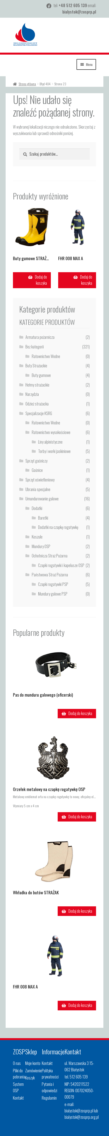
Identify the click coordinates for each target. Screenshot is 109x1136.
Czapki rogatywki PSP (53, 584)
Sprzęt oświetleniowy (39, 480)
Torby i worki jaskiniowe (54, 451)
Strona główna (27, 83)
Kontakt (18, 1098)
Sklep (31, 1051)
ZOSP (19, 1051)
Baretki (43, 518)
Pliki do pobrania (19, 1074)
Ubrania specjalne (37, 489)
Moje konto (32, 1063)
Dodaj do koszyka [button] (41, 280)
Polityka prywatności (50, 1074)
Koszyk (30, 1078)
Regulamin (49, 1098)
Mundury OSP (41, 546)
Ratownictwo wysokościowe (51, 432)
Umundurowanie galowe (42, 499)
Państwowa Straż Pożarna (50, 575)
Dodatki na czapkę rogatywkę (58, 527)
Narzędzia (32, 394)
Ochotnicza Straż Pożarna (49, 556)
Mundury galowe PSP (52, 594)
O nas (17, 1063)
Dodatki (37, 508)
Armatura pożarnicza (39, 337)
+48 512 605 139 (73, 5)
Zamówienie (33, 1071)
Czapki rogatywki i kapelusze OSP (61, 565)
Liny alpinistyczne (50, 442)
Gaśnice (37, 470)
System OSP (18, 1087)
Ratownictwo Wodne (46, 356)
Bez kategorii (34, 347)
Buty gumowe (41, 375)
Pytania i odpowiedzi (49, 1087)
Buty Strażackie (36, 366)
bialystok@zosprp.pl (79, 12)
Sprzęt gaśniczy (36, 461)
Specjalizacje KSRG (38, 413)
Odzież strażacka (37, 404)
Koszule (37, 537)
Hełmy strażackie (37, 385)
